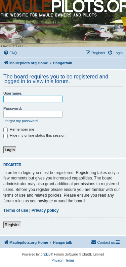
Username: (13, 93)
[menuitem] (10, 53)
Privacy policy (45, 210)
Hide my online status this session (34, 135)
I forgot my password (20, 121)
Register (12, 225)
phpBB (46, 254)
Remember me (18, 129)
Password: (12, 108)
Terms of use (15, 210)
